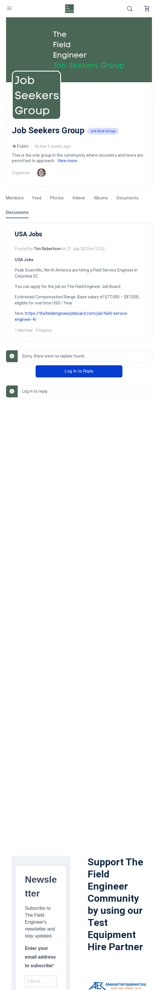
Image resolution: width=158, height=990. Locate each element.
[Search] (131, 8)
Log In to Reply (79, 371)
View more (67, 160)
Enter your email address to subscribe (40, 957)
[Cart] (147, 8)
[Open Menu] (9, 8)
